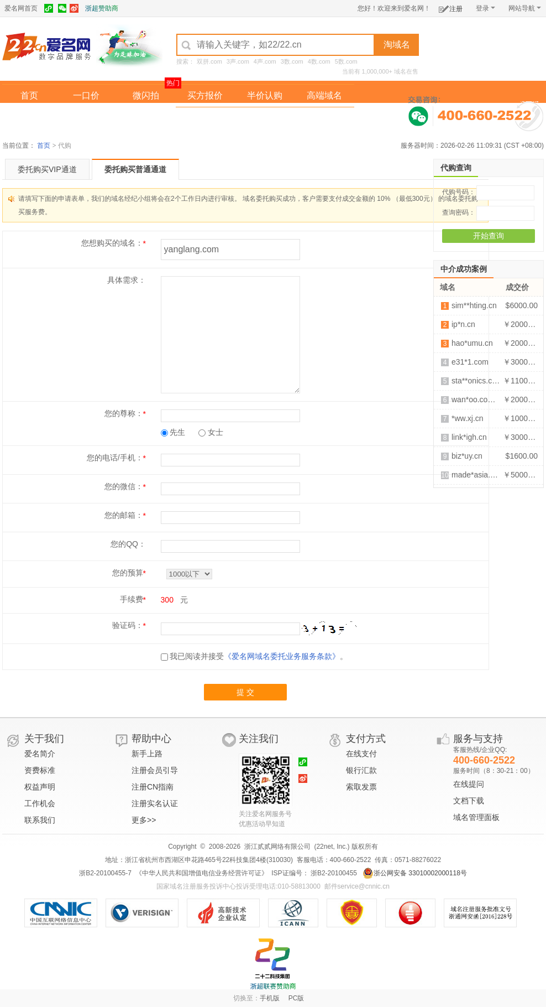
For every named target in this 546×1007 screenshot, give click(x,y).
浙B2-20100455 (333, 873)
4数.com (319, 61)
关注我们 (259, 738)
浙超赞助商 (101, 8)
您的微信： (123, 486)
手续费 (131, 599)
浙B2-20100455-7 (105, 873)
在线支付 (361, 753)
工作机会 (39, 803)
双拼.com (209, 61)
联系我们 (39, 820)
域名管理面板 (476, 817)
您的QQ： (128, 543)
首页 (29, 95)
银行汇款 (361, 770)
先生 (173, 432)
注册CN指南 (153, 786)
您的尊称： (123, 413)
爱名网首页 (21, 8)
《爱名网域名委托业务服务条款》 (282, 656)
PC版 (296, 998)
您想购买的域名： (112, 242)
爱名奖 (324, 118)
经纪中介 (205, 118)
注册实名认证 (155, 803)
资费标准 (39, 770)
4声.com (265, 61)
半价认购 (264, 95)
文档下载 (468, 800)
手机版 (270, 998)
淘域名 (397, 44)
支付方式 (366, 738)
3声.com (238, 61)
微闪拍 (146, 95)
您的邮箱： (123, 515)
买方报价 (205, 95)
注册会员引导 (155, 770)
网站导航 (524, 8)
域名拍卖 (264, 118)
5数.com (346, 61)
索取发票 (361, 786)
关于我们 (44, 738)
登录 (485, 8)
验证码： (127, 625)
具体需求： (126, 280)
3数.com (292, 61)
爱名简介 (39, 753)
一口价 (86, 95)
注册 (451, 7)
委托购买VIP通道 (47, 169)
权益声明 (39, 786)
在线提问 (468, 784)
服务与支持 (478, 738)
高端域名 (324, 95)
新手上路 (147, 753)
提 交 (245, 692)
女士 (210, 432)
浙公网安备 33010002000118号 (415, 873)
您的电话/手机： (115, 457)
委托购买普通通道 (135, 169)
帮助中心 (151, 738)
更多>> (144, 820)
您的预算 (127, 572)
